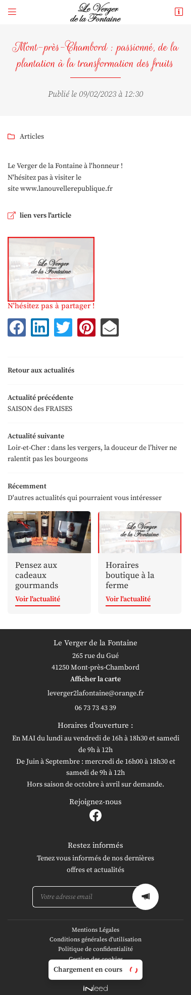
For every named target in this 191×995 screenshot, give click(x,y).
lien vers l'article (45, 215)
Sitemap (95, 964)
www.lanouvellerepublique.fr (66, 188)
